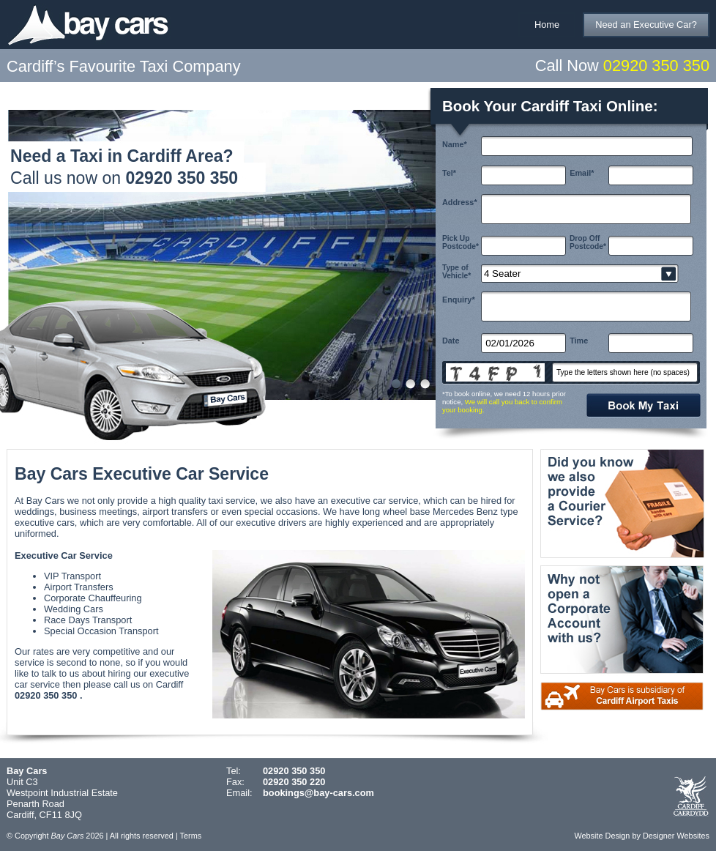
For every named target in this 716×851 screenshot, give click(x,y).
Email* (582, 172)
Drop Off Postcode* (588, 242)
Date (451, 340)
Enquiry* (458, 299)
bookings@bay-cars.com (318, 792)
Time (579, 340)
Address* (459, 202)
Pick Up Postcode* (460, 242)
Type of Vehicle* (456, 272)
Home (546, 24)
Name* (454, 144)
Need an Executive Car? (646, 24)
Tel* (449, 172)
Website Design (602, 835)
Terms (191, 835)
